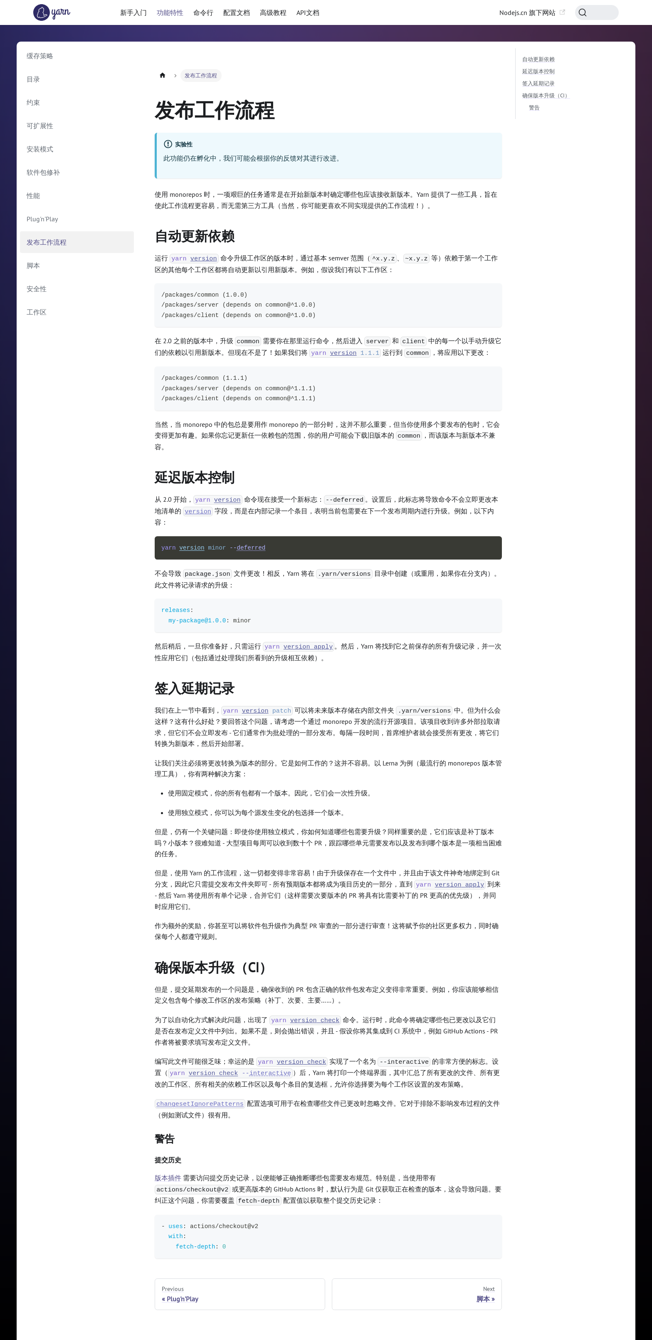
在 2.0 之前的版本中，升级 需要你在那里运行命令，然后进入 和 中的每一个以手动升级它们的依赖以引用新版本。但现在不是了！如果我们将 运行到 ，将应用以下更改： (328, 347)
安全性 (37, 289)
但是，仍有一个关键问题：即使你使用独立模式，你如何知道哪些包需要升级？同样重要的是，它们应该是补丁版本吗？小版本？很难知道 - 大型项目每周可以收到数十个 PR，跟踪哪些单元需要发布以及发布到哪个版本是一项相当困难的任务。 (328, 842)
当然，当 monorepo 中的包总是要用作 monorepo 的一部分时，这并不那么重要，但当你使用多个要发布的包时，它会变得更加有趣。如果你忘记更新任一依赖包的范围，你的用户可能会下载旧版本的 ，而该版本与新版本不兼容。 (327, 435)
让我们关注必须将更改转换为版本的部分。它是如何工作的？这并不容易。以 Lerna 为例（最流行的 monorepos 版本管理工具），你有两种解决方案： (328, 768)
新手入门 (133, 12)
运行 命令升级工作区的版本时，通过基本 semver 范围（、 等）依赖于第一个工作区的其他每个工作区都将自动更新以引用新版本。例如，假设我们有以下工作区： (326, 264)
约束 (33, 102)
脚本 (33, 265)
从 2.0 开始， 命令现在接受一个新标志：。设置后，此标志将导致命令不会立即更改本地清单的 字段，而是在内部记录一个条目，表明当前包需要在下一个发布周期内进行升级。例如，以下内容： (326, 510)
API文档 (307, 12)
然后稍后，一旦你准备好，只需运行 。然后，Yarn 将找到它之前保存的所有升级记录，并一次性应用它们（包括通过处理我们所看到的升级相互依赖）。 (328, 652)
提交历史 (171, 1160)
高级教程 (273, 12)
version (198, 511)
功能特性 (170, 12)
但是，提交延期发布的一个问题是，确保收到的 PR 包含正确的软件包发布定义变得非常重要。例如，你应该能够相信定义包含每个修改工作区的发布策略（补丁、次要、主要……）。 (327, 994)
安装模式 (40, 149)
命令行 (203, 12)
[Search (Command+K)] (597, 12)
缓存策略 (40, 56)
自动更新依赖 (200, 236)
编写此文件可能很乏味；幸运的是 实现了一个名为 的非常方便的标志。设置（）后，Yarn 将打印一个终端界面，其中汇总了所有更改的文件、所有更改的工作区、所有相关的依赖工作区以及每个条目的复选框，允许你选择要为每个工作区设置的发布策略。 (327, 1072)
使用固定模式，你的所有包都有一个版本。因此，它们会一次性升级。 (271, 793)
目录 (33, 79)
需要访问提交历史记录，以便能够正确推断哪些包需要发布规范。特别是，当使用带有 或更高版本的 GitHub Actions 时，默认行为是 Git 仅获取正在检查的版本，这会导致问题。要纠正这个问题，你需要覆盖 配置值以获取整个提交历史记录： (328, 1190)
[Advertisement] (328, 58)
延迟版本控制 (200, 477)
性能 (33, 195)
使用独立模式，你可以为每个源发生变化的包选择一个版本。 (258, 812)
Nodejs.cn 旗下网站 (532, 12)
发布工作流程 (47, 242)
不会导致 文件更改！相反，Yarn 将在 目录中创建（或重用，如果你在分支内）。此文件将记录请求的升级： (328, 579)
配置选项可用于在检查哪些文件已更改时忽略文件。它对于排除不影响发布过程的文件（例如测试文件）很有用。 (327, 1109)
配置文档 (236, 12)
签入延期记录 (200, 688)
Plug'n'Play (42, 219)
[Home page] (162, 75)
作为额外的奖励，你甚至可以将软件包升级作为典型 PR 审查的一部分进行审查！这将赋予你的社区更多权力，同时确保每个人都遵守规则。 (327, 931)
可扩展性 (40, 125)
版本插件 (168, 1178)
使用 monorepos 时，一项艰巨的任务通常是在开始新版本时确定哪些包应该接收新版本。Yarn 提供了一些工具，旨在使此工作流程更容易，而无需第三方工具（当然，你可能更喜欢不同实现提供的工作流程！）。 (326, 199)
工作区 (37, 312)
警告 (169, 1139)
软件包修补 (43, 172)
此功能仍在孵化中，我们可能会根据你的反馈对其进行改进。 (253, 158)
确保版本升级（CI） (219, 967)
